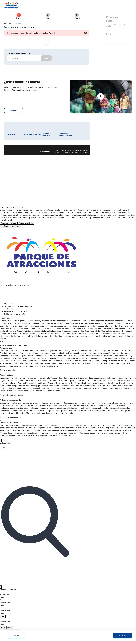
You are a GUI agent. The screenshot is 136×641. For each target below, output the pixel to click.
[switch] (0, 372)
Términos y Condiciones (47, 134)
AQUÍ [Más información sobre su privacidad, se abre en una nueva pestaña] (10, 220)
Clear (3, 616)
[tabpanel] (68, 330)
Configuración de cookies (45, 152)
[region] (68, 217)
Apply (3, 627)
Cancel (9, 627)
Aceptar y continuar (26, 223)
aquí (32, 27)
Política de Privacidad (32, 134)
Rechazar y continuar (9, 223)
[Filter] (1, 587)
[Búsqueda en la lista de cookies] (11, 447)
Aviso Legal (10, 134)
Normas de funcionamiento (66, 134)
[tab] (70, 304)
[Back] (1, 440)
